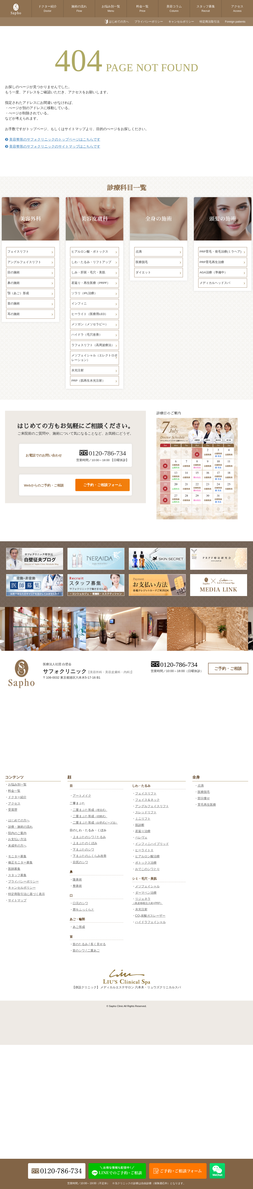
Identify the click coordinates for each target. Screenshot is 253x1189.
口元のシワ (80, 903)
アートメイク (82, 795)
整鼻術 (77, 886)
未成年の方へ (17, 845)
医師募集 (14, 869)
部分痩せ (204, 798)
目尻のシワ (80, 862)
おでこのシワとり (147, 869)
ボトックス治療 (146, 862)
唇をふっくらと (83, 909)
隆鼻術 (77, 879)
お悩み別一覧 (111, 8)
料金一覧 (142, 8)
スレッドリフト (146, 812)
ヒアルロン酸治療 (147, 856)
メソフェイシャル (147, 886)
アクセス (237, 8)
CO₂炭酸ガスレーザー (150, 915)
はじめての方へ (119, 21)
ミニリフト (142, 818)
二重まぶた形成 (90, 810)
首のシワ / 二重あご (86, 950)
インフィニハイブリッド (152, 844)
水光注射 (141, 909)
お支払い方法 (17, 839)
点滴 (201, 785)
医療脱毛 (204, 792)
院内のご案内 (17, 833)
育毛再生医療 (207, 804)
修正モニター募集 (20, 862)
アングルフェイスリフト (152, 806)
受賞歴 (12, 809)
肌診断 (139, 825)
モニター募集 (17, 856)
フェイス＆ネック (147, 800)
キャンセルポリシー (181, 21)
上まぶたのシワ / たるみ (89, 837)
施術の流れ (79, 8)
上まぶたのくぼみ (85, 843)
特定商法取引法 (209, 21)
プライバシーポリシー (148, 21)
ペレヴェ (141, 837)
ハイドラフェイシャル (150, 922)
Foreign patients (235, 21)
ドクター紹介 (47, 8)
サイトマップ (17, 900)
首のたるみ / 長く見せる (89, 944)
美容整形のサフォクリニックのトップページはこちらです (52, 139)
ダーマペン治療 (146, 892)
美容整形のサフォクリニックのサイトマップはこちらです (52, 146)
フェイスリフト (146, 793)
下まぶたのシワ (83, 849)
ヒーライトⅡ (144, 850)
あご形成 (79, 927)
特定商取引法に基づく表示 (26, 894)
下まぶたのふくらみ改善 (89, 856)
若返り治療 (142, 831)
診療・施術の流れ (20, 826)
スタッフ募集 (205, 8)
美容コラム (174, 8)
